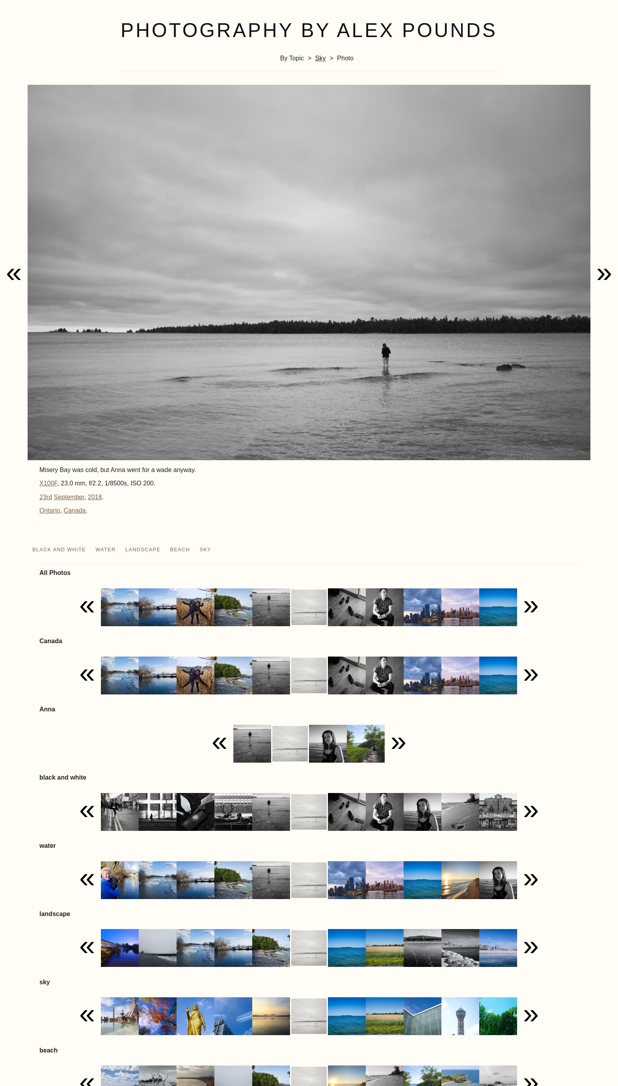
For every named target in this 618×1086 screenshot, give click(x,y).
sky (320, 58)
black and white (59, 549)
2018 (95, 497)
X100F (48, 483)
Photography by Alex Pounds (309, 30)
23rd (45, 497)
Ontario (49, 510)
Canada (74, 510)
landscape (142, 549)
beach (180, 549)
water (105, 549)
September (69, 497)
